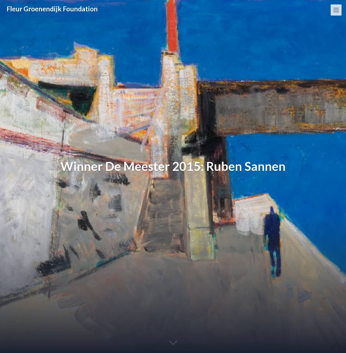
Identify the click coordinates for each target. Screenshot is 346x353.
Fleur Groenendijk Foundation (52, 9)
